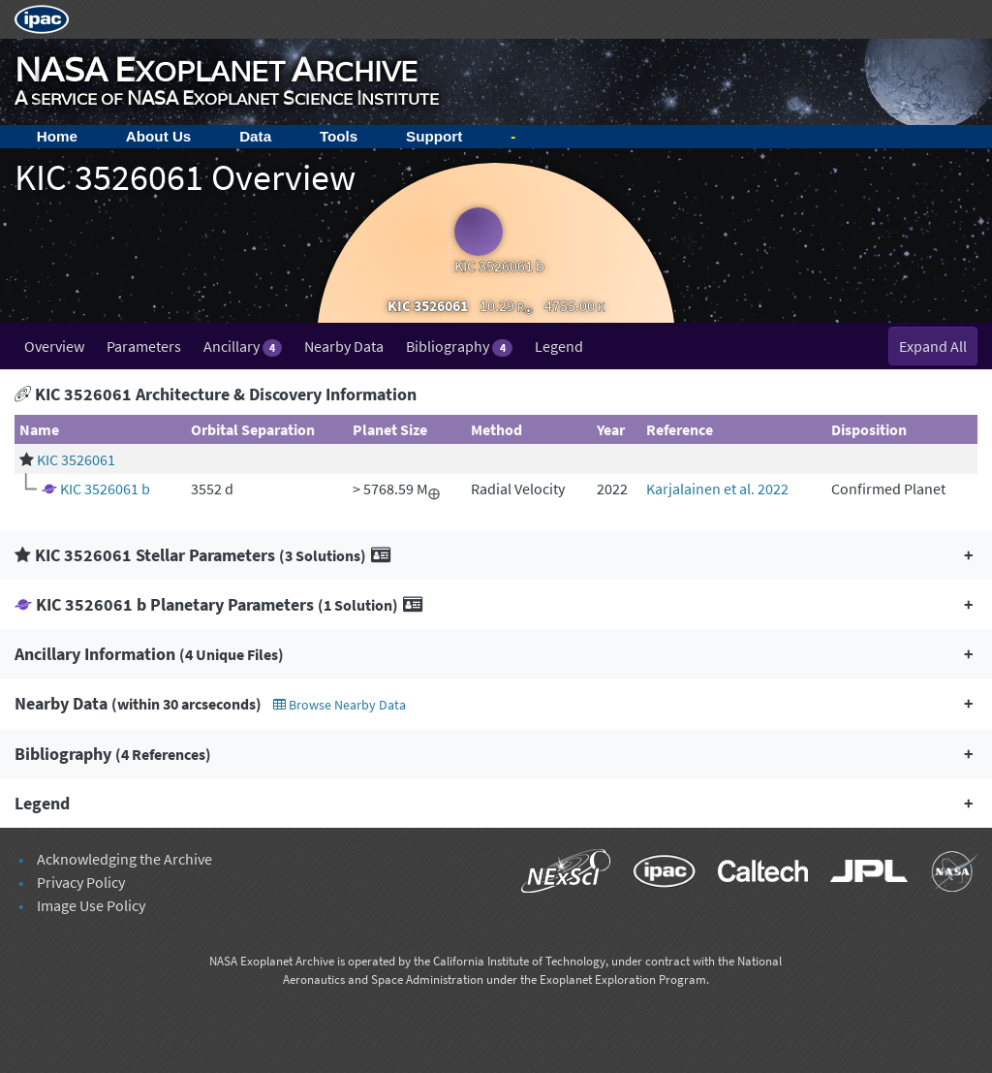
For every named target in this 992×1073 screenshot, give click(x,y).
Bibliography (459, 346)
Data (255, 136)
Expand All (933, 346)
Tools (338, 136)
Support (434, 136)
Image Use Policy (91, 905)
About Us (159, 136)
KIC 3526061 (76, 459)
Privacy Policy (81, 882)
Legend (559, 346)
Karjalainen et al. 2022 (717, 488)
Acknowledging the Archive (124, 858)
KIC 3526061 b (105, 488)
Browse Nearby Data (339, 704)
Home (57, 136)
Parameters (144, 346)
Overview (54, 346)
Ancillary (242, 346)
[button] (496, 555)
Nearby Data (344, 346)
